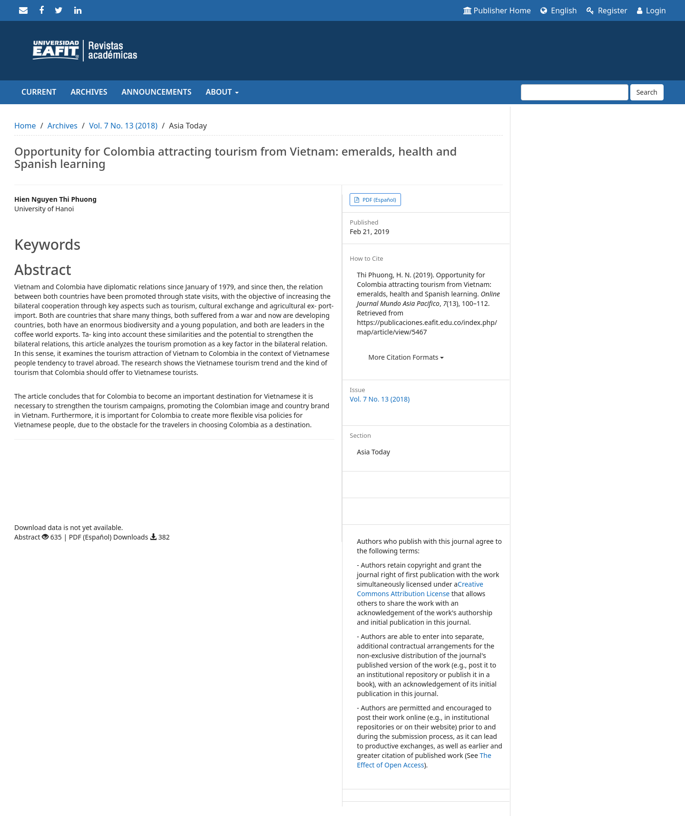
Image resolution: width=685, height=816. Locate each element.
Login (651, 10)
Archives (88, 92)
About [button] (222, 92)
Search (646, 92)
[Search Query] (574, 92)
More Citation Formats (406, 357)
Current (38, 92)
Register (607, 10)
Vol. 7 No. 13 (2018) (123, 125)
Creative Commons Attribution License (420, 589)
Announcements (157, 92)
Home (25, 125)
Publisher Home (497, 10)
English (558, 10)
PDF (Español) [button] (378, 199)
